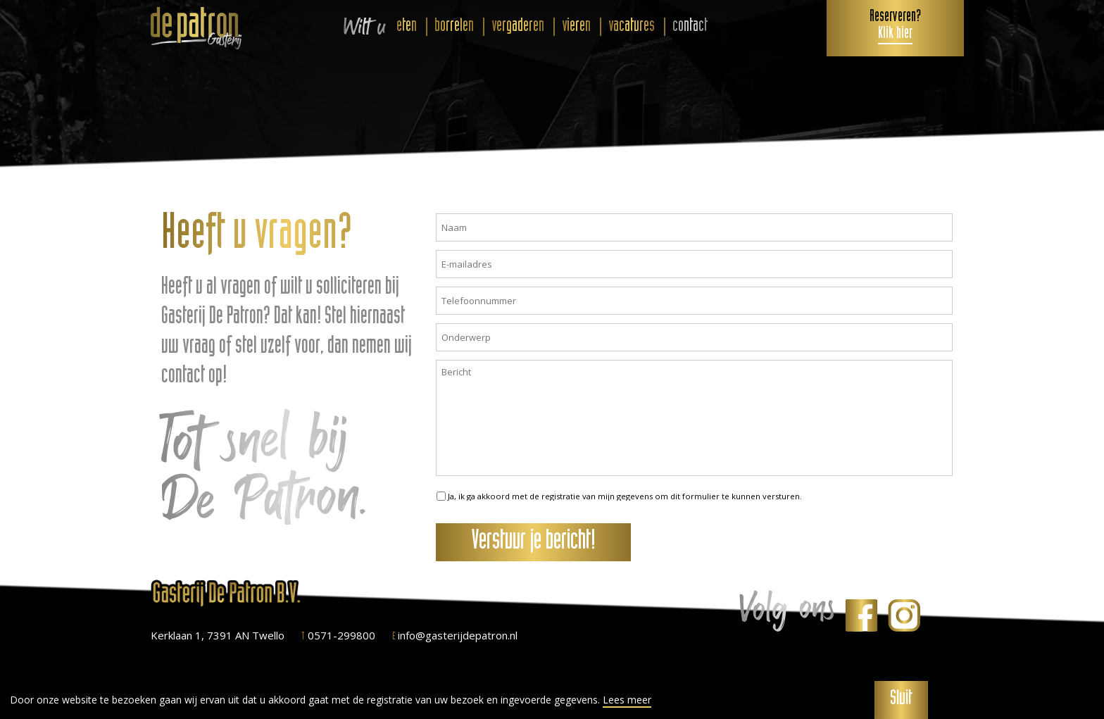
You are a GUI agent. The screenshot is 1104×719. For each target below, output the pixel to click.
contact (690, 27)
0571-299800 (338, 635)
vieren (576, 27)
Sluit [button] (901, 700)
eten (406, 27)
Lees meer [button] (627, 700)
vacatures (631, 27)
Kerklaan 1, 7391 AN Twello (217, 635)
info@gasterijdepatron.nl (455, 635)
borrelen (454, 27)
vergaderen (517, 27)
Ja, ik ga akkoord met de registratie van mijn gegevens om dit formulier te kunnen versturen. (625, 496)
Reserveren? (895, 26)
